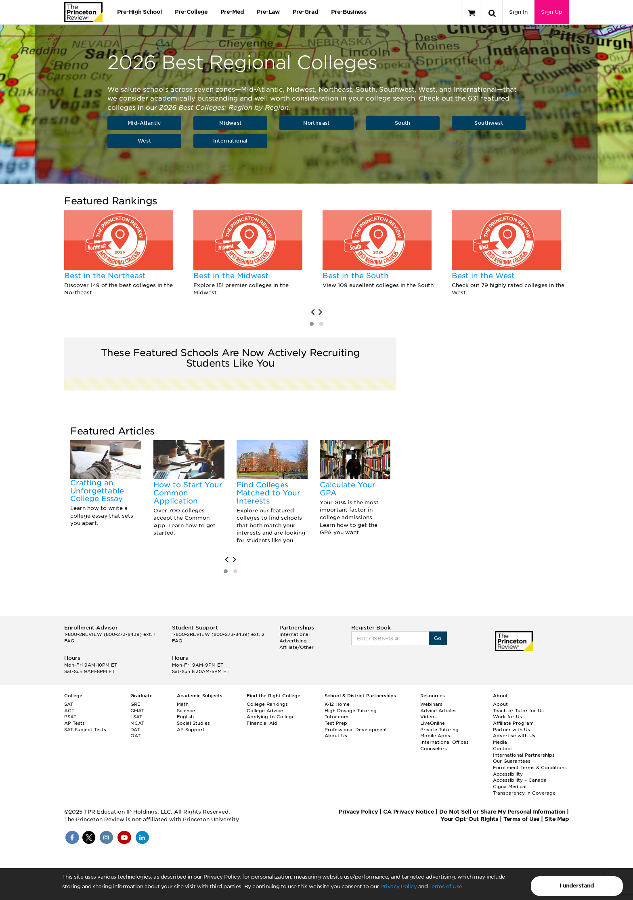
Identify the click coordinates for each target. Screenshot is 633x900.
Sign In (518, 12)
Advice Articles (438, 710)
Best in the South (356, 275)
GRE (135, 704)
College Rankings (267, 704)
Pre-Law (268, 12)
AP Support (191, 729)
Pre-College (191, 12)
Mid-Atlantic (144, 123)
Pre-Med (232, 12)
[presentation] (312, 312)
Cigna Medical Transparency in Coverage (524, 790)
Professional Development (356, 729)
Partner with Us (511, 729)
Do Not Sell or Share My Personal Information (502, 812)
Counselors (433, 748)
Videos (428, 717)
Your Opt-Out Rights (469, 819)
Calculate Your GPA (347, 488)
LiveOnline (432, 723)
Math (183, 704)
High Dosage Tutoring (351, 710)
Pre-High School (139, 12)
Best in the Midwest (230, 275)
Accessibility (508, 774)
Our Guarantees (511, 761)
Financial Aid (262, 723)
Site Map (557, 819)
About (500, 704)
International (230, 141)
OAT (135, 735)
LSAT (136, 717)
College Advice (265, 710)
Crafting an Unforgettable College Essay (97, 490)
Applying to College (271, 717)
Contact (502, 748)
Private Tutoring (439, 729)
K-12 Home (337, 704)
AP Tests (74, 723)
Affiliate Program (513, 723)
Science (186, 710)
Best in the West (483, 275)
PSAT (70, 717)
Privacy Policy (398, 886)
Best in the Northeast (105, 275)
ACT (69, 710)
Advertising (293, 641)
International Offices (444, 742)
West (144, 141)
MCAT (137, 723)
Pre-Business (349, 12)
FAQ (69, 641)
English (185, 717)
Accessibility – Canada (520, 780)
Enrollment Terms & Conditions (530, 767)
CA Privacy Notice (408, 812)
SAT (68, 704)
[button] (311, 324)
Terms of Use (445, 886)
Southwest (488, 123)
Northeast (316, 123)
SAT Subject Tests (85, 729)
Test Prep (336, 723)
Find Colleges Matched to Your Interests (268, 492)
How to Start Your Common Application (187, 492)
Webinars (431, 704)
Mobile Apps (435, 735)
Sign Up (551, 12)
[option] (122, 253)
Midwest (230, 123)
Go (438, 638)
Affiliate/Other (296, 647)
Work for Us (507, 717)
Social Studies (193, 723)
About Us (336, 735)
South (403, 123)
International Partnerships (524, 755)
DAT (135, 729)
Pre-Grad (305, 12)
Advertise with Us (514, 735)
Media (500, 742)
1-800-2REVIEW (109, 634)
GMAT (137, 710)
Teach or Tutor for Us (518, 710)
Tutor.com (336, 717)
